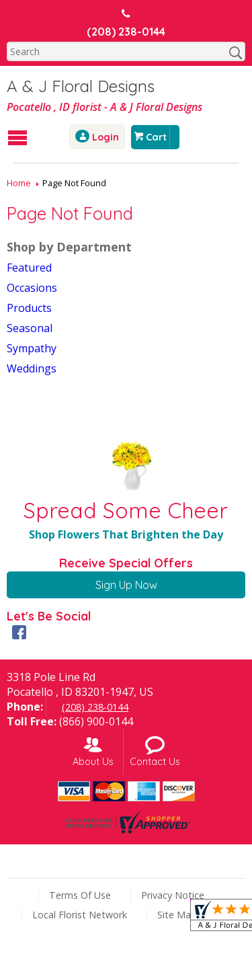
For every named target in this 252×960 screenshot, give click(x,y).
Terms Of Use (80, 895)
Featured (29, 267)
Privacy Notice (172, 895)
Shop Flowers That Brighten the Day (126, 534)
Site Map (177, 914)
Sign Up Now (126, 585)
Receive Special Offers (126, 562)
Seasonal (29, 328)
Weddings (31, 368)
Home (19, 183)
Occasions (32, 287)
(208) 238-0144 (126, 31)
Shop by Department (69, 247)
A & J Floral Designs (81, 86)
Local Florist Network (79, 914)
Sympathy (31, 348)
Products (29, 308)
